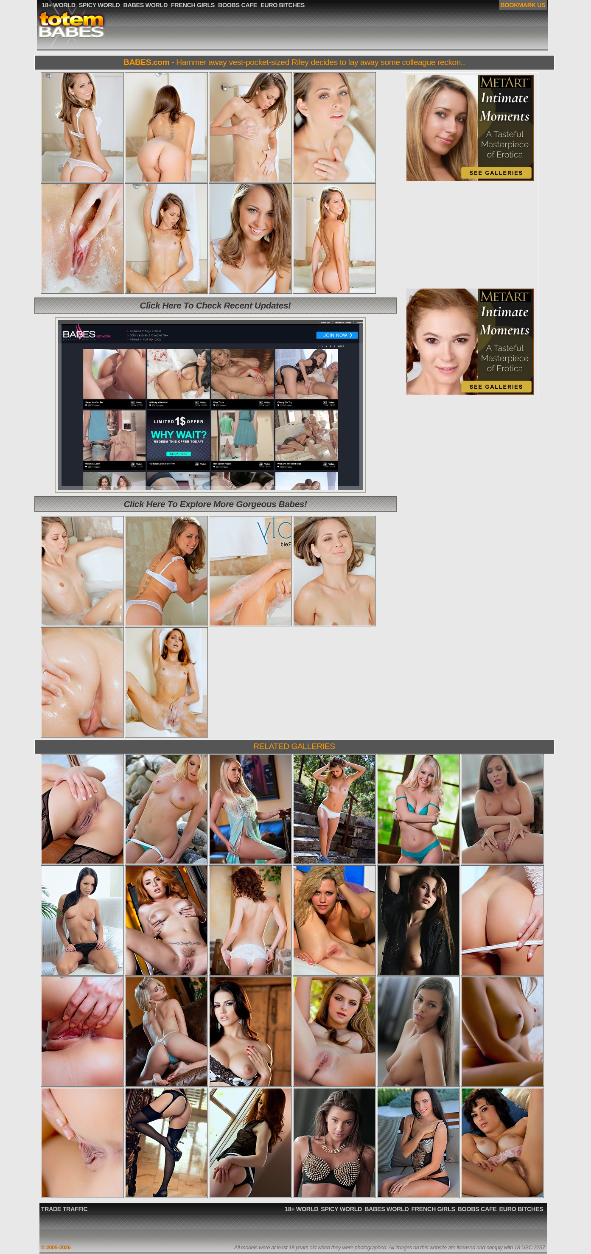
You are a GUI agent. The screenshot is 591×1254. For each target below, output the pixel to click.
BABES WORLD (386, 1209)
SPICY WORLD (341, 1209)
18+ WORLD (301, 1209)
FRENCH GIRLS (433, 1209)
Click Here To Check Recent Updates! (215, 305)
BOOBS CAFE (477, 1209)
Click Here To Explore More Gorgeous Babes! (215, 504)
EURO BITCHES (521, 1209)
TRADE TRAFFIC (64, 1209)
